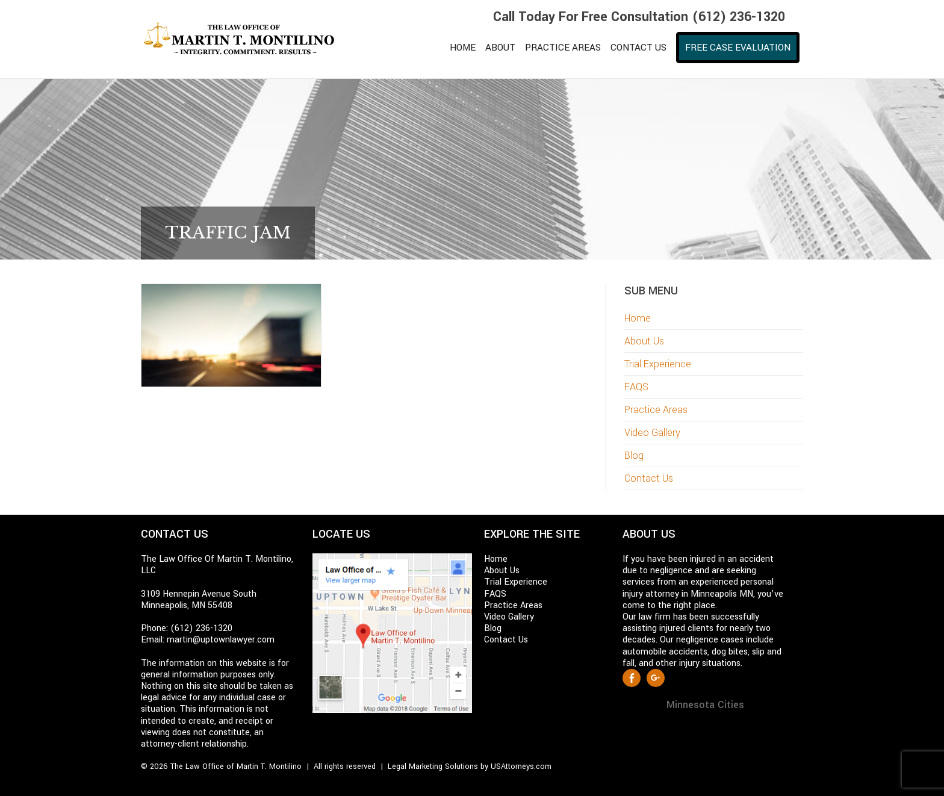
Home (637, 318)
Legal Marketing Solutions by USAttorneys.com (469, 766)
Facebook (632, 678)
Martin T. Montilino (246, 39)
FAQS (636, 387)
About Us (644, 341)
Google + (656, 678)
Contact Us (648, 478)
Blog (634, 455)
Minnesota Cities (705, 705)
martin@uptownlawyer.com (221, 639)
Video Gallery (652, 433)
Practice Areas (656, 410)
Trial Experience (657, 364)
